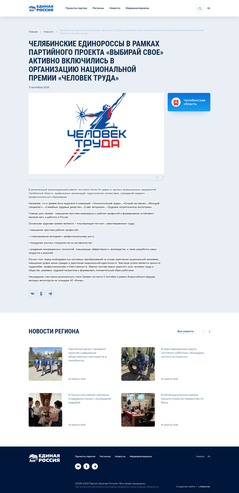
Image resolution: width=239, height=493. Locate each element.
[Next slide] (163, 177)
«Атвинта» (204, 486)
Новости (114, 8)
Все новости (185, 331)
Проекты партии (76, 8)
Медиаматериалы (137, 8)
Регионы (98, 8)
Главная (33, 31)
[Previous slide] (157, 177)
